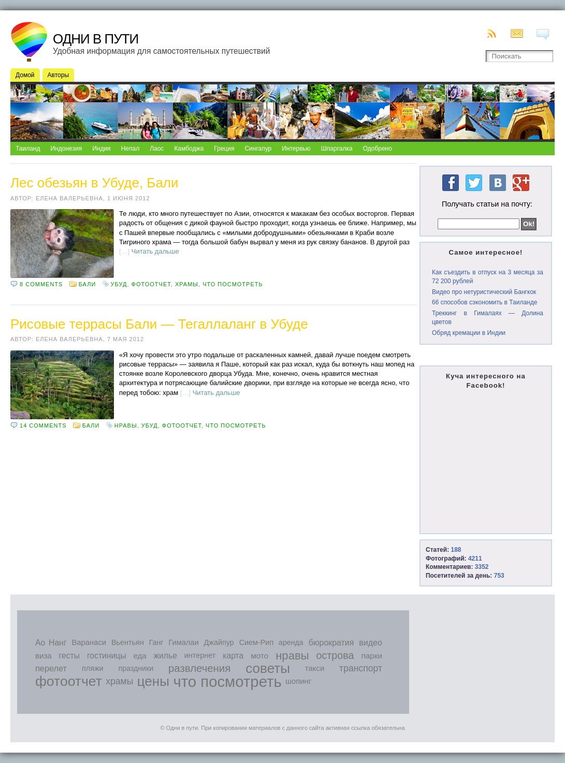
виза (43, 655)
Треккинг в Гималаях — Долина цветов (487, 318)
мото (259, 655)
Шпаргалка (337, 148)
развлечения (199, 668)
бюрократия (331, 642)
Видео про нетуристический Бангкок (484, 292)
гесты (69, 655)
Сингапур (257, 148)
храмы (186, 284)
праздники (136, 668)
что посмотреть (232, 284)
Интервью (296, 148)
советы (267, 668)
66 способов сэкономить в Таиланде (484, 302)
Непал (130, 148)
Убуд (119, 284)
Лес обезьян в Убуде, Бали (94, 182)
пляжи (93, 668)
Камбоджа (189, 148)
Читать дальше (155, 251)
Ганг (156, 642)
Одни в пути (95, 39)
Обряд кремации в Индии (468, 332)
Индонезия (66, 148)
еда (139, 655)
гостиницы (106, 655)
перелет (51, 668)
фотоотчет (151, 284)
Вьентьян (127, 642)
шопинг (298, 681)
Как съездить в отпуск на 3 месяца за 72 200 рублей (487, 277)
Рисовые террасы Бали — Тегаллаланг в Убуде (159, 324)
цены (153, 681)
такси (314, 668)
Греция (224, 148)
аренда (291, 642)
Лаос (157, 148)
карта (233, 655)
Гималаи (183, 642)
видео (370, 642)
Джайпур (219, 642)
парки (371, 655)
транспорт (360, 668)
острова (335, 655)
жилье (165, 655)
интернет (200, 655)
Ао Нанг (50, 642)
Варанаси (88, 642)
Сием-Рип (256, 642)
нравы (125, 425)
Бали (87, 284)
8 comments (41, 284)
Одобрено (377, 148)
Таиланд (28, 148)
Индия (101, 148)
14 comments (43, 425)
